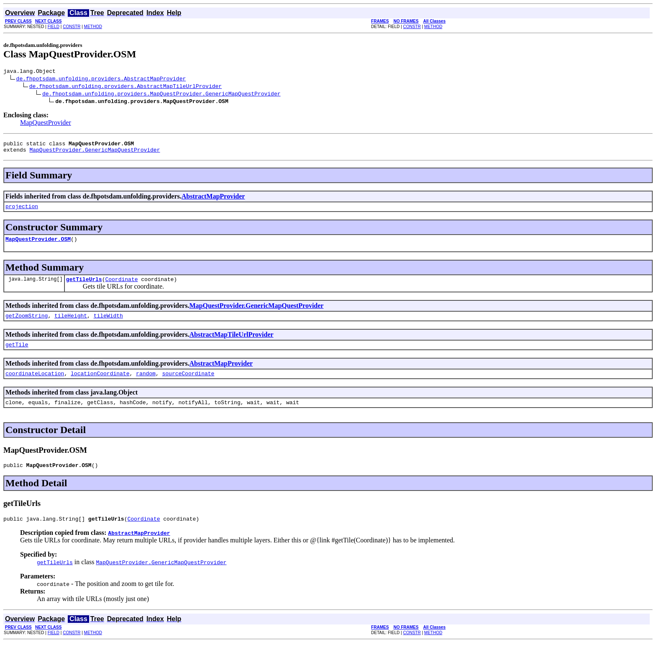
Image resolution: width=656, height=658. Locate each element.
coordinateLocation (34, 384)
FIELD (53, 26)
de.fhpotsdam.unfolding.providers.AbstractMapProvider (101, 79)
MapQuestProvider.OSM (38, 245)
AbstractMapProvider (213, 200)
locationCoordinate (100, 384)
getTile (16, 354)
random (146, 384)
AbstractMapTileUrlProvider (231, 343)
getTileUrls (84, 286)
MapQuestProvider (45, 123)
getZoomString (26, 324)
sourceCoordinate (188, 384)
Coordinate (121, 286)
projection (21, 211)
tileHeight (70, 324)
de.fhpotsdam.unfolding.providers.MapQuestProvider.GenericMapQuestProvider (161, 94)
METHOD (93, 26)
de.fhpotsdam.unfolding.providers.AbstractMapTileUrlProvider (125, 87)
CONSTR (71, 26)
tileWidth (108, 324)
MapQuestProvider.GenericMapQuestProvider (94, 153)
